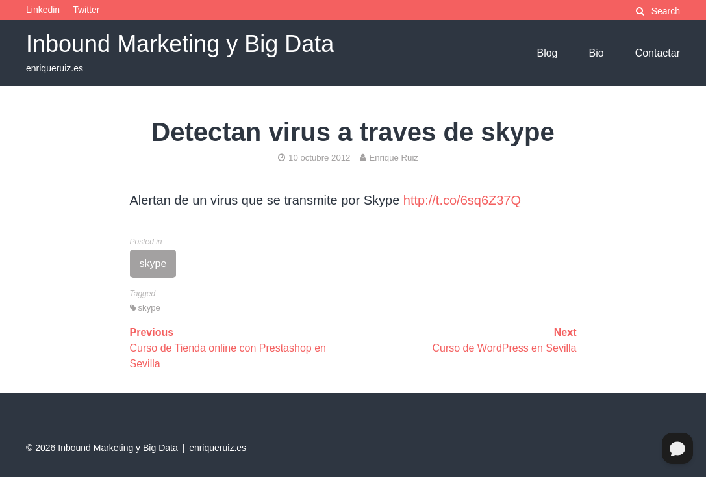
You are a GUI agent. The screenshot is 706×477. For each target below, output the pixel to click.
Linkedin (43, 10)
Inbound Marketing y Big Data (180, 44)
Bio (596, 52)
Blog (546, 52)
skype (153, 263)
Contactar (657, 52)
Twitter (86, 10)
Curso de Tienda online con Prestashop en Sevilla (228, 348)
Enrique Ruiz (389, 157)
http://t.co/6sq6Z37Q (462, 200)
